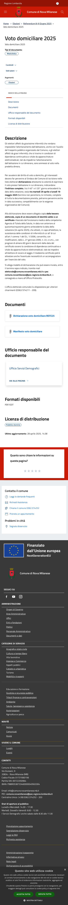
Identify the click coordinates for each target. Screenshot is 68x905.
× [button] (65, 870)
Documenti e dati (14, 635)
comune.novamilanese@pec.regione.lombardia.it (29, 794)
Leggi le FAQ (12, 835)
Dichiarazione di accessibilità (19, 865)
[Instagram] (20, 596)
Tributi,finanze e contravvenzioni (21, 697)
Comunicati (11, 731)
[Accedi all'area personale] (57, 3)
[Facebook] (6, 596)
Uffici (8, 618)
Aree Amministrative (16, 613)
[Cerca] (62, 12)
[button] (34, 900)
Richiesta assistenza (15, 839)
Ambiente (10, 701)
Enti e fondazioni (14, 622)
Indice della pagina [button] (17, 93)
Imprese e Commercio (16, 661)
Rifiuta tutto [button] (44, 894)
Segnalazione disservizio (17, 830)
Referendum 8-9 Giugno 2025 (37, 23)
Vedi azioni (12, 70)
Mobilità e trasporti (15, 676)
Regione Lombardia (13, 3)
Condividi (11, 65)
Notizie (9, 727)
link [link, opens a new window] (58, 888)
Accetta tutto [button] (23, 894)
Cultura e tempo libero (16, 653)
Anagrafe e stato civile (16, 649)
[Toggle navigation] (5, 11)
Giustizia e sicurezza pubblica (19, 693)
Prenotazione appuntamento (19, 826)
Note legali (11, 861)
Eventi (9, 752)
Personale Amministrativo (18, 631)
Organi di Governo (14, 609)
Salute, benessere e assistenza (20, 706)
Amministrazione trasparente (20, 852)
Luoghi (9, 748)
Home (6, 23)
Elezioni (16, 23)
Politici (9, 627)
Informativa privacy (15, 857)
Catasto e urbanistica (16, 668)
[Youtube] (13, 596)
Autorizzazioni (12, 710)
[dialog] (34, 886)
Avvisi (9, 736)
